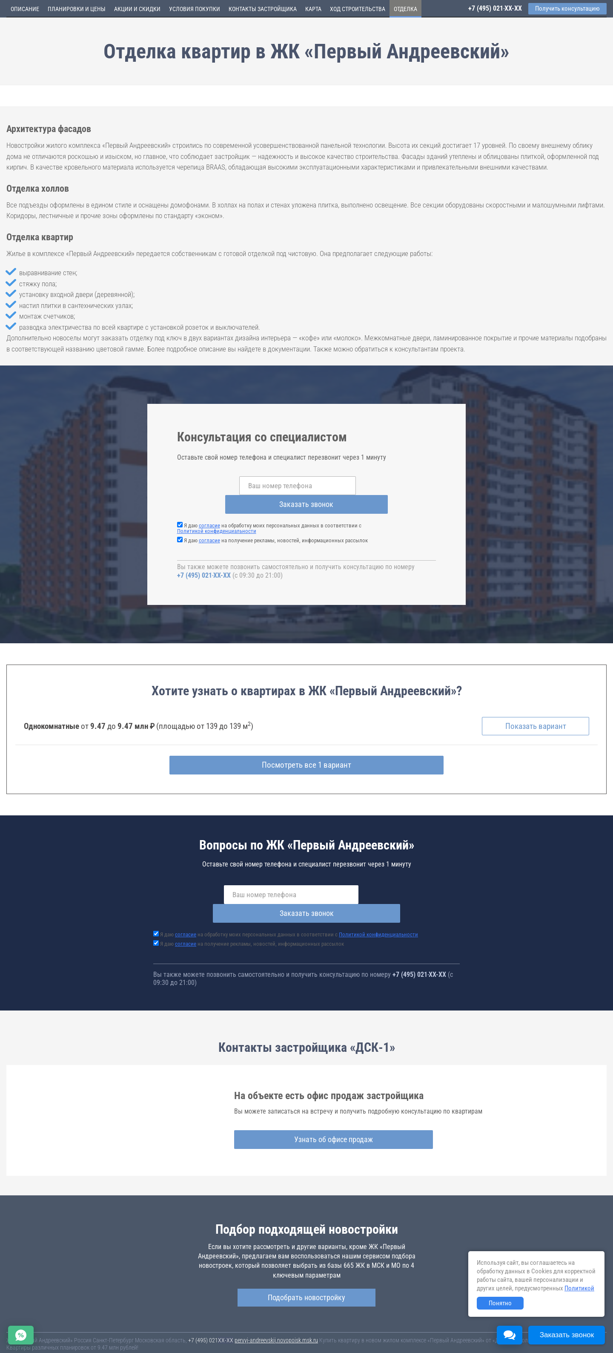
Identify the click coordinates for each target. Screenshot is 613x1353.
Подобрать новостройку (306, 1262)
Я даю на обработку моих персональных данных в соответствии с (269, 509)
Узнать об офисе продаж (303, 1103)
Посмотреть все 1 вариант (306, 748)
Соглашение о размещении (428, 1335)
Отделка (405, 9)
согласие (209, 507)
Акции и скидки (137, 9)
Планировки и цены (77, 9)
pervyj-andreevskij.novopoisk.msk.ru (276, 1304)
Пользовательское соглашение (356, 1335)
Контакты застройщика (263, 9)
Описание (25, 9)
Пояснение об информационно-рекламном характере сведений (83, 1341)
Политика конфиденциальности (201, 1341)
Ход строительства (357, 9)
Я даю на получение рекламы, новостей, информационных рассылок (276, 521)
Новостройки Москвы (111, 1327)
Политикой (579, 1288)
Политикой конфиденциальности (216, 512)
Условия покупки (194, 9)
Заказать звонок (375, 485)
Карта (313, 9)
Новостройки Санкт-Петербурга (45, 1327)
